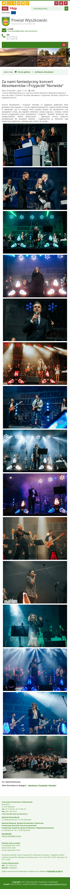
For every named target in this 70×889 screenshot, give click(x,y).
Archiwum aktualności (44, 72)
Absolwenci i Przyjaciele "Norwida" (42, 785)
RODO (5, 8)
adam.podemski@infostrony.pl (55, 884)
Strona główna (22, 72)
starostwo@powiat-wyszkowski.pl (22, 31)
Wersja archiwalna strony (11, 836)
